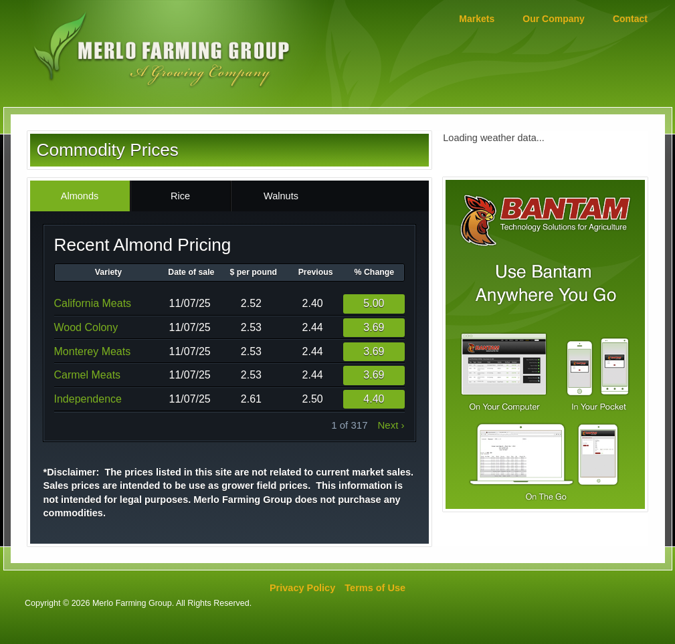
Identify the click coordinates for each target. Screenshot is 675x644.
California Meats (93, 303)
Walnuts (281, 196)
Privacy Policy (302, 587)
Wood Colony (86, 327)
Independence (88, 399)
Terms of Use (375, 587)
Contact (630, 18)
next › (390, 425)
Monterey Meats (92, 351)
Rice (180, 196)
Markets (476, 18)
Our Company (553, 18)
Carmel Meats (87, 375)
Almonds (79, 196)
